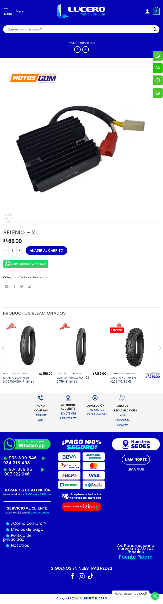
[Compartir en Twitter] (22, 286)
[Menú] (8, 11)
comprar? (36, 523)
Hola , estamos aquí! (130, 593)
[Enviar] (155, 29)
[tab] (136, 459)
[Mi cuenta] (147, 11)
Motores (25, 277)
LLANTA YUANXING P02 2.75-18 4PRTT (73, 379)
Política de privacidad (17, 537)
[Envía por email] (29, 286)
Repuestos (87, 42)
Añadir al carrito (46, 250)
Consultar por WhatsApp (26, 263)
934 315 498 (16, 463)
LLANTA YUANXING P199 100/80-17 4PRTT (18, 379)
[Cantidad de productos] (12, 250)
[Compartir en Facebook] (14, 286)
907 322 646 (17, 474)
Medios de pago (26, 529)
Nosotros (20, 545)
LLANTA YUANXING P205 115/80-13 (123, 379)
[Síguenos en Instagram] (82, 577)
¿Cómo (18, 523)
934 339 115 (20, 469)
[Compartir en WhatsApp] (7, 286)
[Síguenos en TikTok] (91, 577)
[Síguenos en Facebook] (72, 577)
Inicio (72, 42)
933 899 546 (23, 458)
